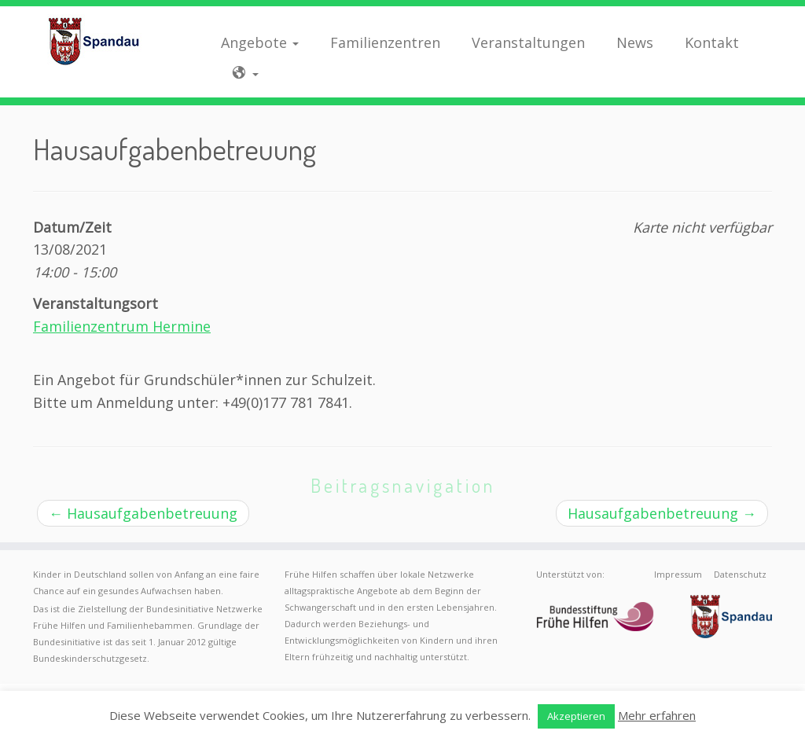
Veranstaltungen (528, 42)
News (634, 42)
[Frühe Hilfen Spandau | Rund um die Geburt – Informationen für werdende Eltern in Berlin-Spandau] (94, 41)
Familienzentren (385, 42)
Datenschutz (740, 574)
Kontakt (712, 42)
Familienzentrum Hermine (122, 326)
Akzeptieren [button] (576, 716)
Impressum (678, 574)
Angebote (260, 42)
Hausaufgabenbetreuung (143, 513)
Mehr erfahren (657, 715)
